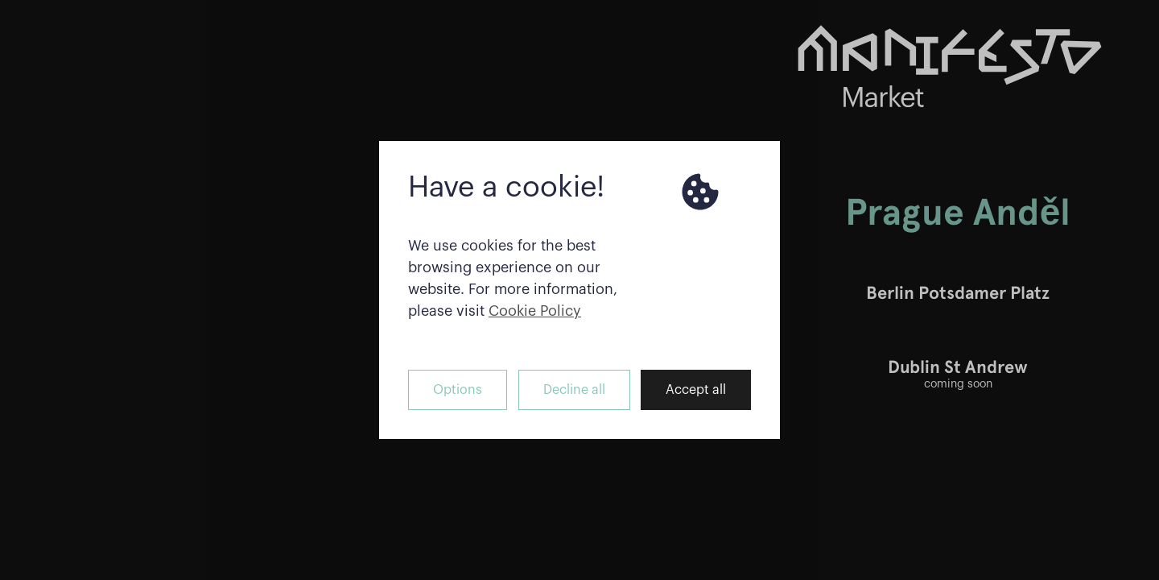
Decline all (574, 389)
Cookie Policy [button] (535, 311)
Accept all (696, 389)
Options (457, 389)
